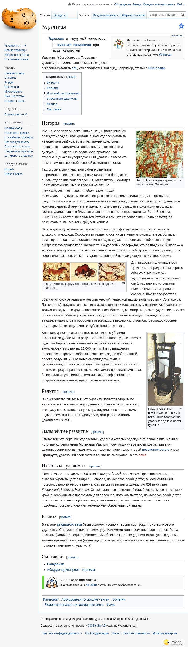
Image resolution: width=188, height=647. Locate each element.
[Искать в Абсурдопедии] (167, 14)
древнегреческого (155, 449)
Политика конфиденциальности (61, 632)
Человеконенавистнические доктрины (74, 604)
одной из (91, 584)
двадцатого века (69, 524)
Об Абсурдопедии (97, 632)
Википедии (156, 67)
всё (74, 67)
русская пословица (74, 44)
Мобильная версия (164, 632)
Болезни (119, 599)
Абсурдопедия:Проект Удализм (71, 569)
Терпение (56, 38)
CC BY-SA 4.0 (96, 625)
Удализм (165, 54)
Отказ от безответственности (131, 632)
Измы (111, 604)
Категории (51, 599)
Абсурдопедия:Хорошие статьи (85, 599)
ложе (142, 454)
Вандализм (55, 563)
